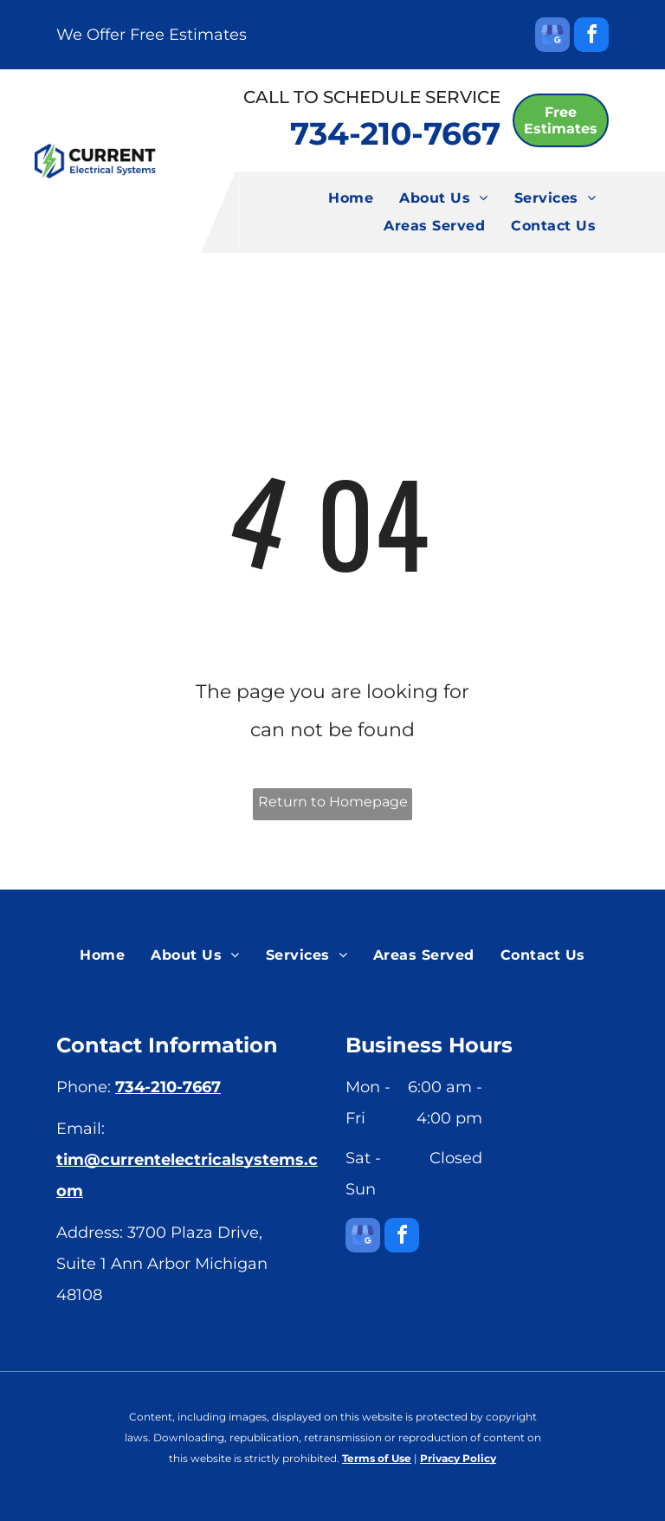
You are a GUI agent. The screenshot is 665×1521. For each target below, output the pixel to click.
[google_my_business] (552, 36)
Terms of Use (376, 1458)
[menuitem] (350, 198)
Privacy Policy (458, 1458)
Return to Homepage (333, 801)
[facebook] (591, 36)
